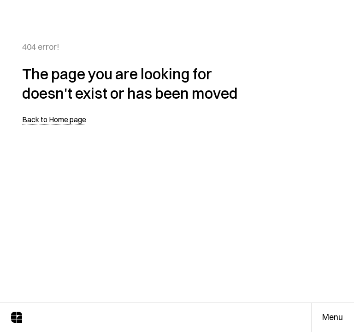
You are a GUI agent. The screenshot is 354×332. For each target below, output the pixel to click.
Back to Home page (54, 119)
